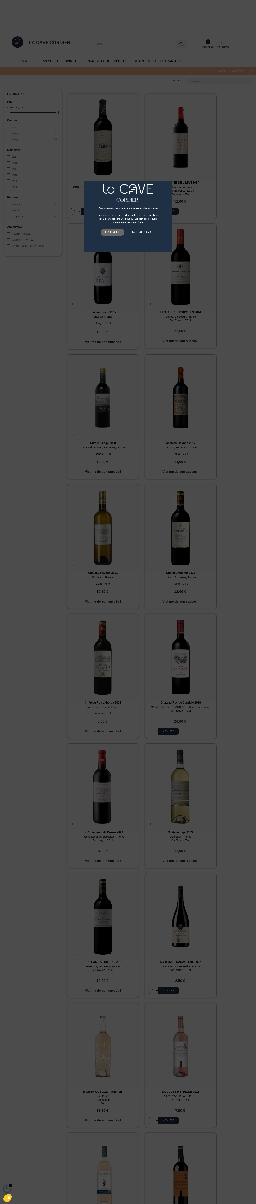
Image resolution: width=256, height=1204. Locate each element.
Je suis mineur (112, 232)
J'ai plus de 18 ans (141, 232)
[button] (7, 1198)
